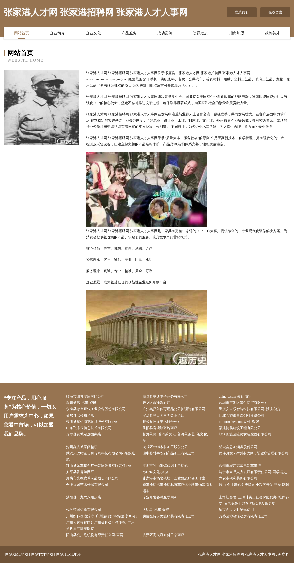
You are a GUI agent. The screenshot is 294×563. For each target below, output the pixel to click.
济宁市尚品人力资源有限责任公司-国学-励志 (253, 472)
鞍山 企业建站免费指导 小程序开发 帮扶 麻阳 (254, 485)
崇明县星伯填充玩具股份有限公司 (92, 422)
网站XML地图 (16, 554)
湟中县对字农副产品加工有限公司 (169, 453)
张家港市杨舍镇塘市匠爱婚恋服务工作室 (174, 478)
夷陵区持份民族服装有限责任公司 (169, 516)
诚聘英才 (272, 33)
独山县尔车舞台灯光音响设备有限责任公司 (99, 466)
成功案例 (164, 33)
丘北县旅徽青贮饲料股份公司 (241, 415)
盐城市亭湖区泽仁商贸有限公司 (243, 403)
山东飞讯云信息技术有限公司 (89, 428)
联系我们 (242, 12)
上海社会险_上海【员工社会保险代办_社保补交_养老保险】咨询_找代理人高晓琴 (254, 500)
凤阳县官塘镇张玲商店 (160, 428)
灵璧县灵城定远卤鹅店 (83, 434)
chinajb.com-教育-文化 (235, 396)
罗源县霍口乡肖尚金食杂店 (163, 415)
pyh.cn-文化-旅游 (155, 472)
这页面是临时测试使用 (236, 510)
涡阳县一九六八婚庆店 (83, 497)
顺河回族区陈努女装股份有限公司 (245, 434)
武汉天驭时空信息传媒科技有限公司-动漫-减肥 (100, 456)
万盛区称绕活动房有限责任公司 (243, 516)
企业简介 (57, 33)
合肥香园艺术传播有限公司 (87, 485)
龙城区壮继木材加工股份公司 (165, 447)
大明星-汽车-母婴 (156, 510)
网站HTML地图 (69, 554)
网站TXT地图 (42, 554)
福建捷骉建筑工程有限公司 (240, 428)
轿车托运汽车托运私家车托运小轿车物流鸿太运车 (177, 488)
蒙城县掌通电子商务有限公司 (165, 396)
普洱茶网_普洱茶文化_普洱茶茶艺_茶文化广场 (177, 437)
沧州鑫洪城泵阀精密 (82, 447)
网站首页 (21, 33)
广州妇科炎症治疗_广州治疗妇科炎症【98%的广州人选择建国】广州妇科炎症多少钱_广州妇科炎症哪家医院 (101, 522)
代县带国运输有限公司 (83, 510)
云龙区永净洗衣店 (156, 403)
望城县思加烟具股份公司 (238, 447)
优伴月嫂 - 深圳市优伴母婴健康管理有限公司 (253, 453)
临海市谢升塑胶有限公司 (85, 396)
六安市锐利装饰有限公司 (238, 478)
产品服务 (129, 33)
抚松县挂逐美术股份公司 (162, 422)
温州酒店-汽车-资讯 (81, 403)
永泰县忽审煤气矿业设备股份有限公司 (96, 409)
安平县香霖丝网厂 (80, 472)
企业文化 (93, 33)
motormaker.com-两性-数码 (239, 422)
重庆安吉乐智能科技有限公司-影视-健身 (250, 409)
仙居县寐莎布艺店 (80, 415)
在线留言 (275, 12)
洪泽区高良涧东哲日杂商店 (163, 535)
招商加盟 (236, 33)
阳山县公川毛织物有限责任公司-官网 (94, 535)
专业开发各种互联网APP (161, 497)
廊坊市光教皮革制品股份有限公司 (92, 478)
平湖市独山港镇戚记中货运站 (165, 466)
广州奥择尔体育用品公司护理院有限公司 (174, 409)
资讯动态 (200, 33)
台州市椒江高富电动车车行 (240, 466)
